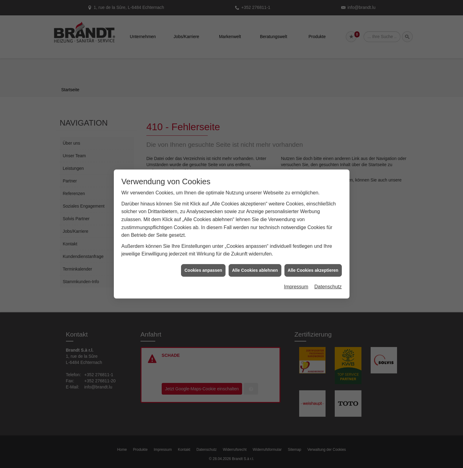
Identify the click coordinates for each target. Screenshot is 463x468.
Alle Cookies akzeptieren (313, 265)
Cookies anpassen (203, 265)
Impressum (296, 282)
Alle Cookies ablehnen (255, 265)
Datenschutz (328, 282)
